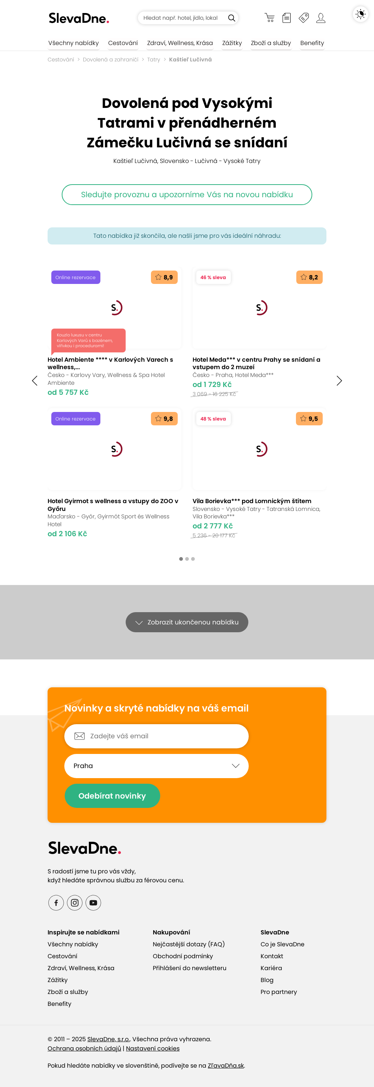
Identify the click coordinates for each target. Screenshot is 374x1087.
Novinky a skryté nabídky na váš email (156, 708)
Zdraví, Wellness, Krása (176, 43)
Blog (267, 980)
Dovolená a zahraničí (110, 59)
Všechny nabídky (73, 43)
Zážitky (226, 43)
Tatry (153, 59)
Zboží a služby (263, 43)
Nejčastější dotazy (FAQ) (189, 944)
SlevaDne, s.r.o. (108, 1039)
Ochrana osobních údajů (84, 1048)
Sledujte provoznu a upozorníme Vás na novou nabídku (187, 194)
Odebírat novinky (113, 795)
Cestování (120, 43)
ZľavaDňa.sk (226, 1065)
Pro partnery (279, 992)
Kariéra (271, 968)
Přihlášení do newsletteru (189, 968)
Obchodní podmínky (183, 956)
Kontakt (272, 956)
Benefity (303, 43)
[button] (34, 381)
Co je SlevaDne (282, 944)
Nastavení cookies (153, 1048)
